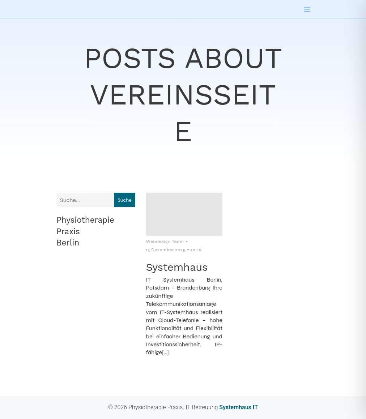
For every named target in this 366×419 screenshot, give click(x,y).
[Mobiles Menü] (307, 9)
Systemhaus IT (238, 407)
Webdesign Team (165, 241)
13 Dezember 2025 (166, 249)
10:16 (196, 249)
